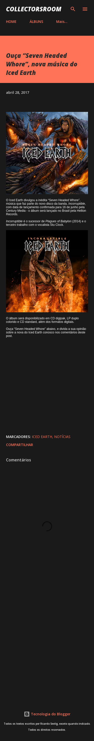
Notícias (62, 436)
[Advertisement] (47, 642)
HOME (11, 21)
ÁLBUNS (36, 21)
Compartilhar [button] (19, 444)
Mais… (61, 21)
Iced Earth (42, 436)
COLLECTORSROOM (33, 9)
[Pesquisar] (73, 9)
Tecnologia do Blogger (47, 714)
